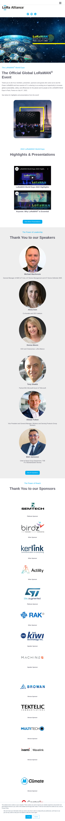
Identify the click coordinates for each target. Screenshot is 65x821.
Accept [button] (28, 816)
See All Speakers (32, 472)
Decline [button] (36, 816)
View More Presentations (33, 221)
